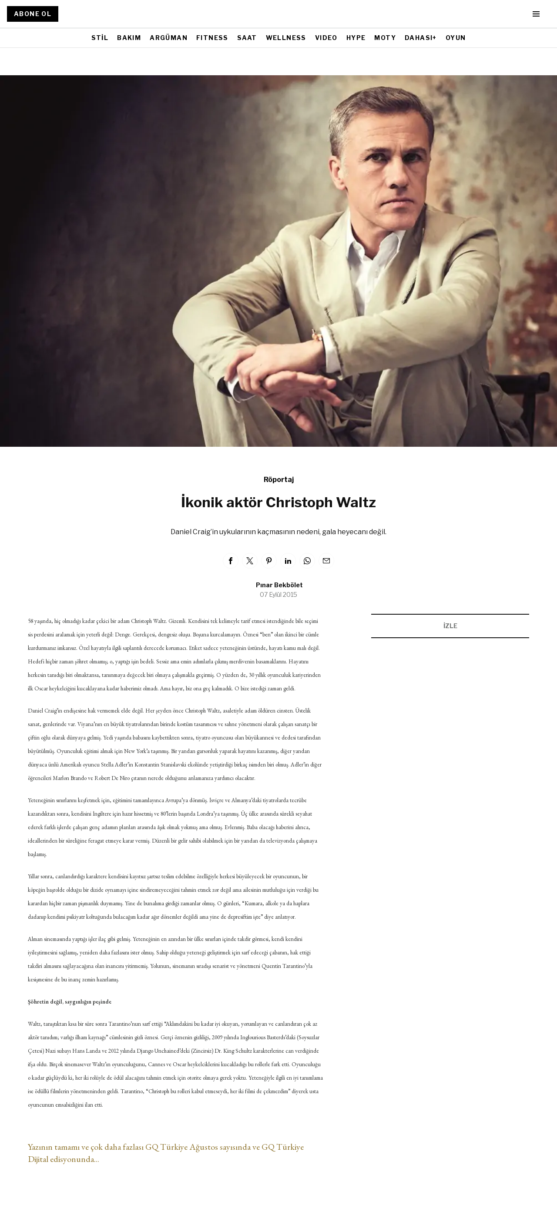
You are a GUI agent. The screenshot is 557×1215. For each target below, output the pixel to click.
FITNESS (212, 37)
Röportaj (279, 479)
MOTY (385, 37)
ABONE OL (32, 13)
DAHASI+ (421, 37)
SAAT (247, 37)
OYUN (456, 37)
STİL (100, 37)
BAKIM (129, 37)
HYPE (356, 37)
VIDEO (326, 37)
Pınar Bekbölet (279, 585)
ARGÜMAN (169, 37)
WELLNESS (286, 37)
